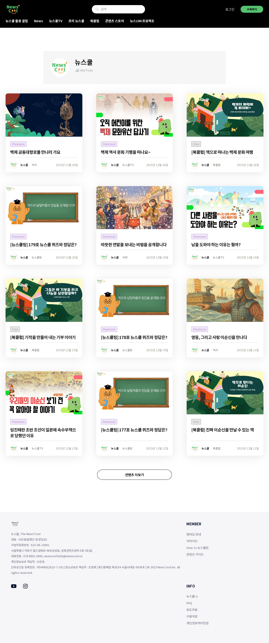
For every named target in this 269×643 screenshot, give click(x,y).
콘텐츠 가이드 (195, 554)
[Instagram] (25, 587)
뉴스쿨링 (37, 257)
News (38, 20)
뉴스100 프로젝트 (142, 20)
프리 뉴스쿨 (76, 20)
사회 (124, 257)
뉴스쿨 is (192, 596)
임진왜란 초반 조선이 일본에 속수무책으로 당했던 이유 (43, 432)
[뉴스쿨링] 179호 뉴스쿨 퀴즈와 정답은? (43, 244)
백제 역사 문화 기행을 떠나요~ (125, 152)
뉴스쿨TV (55, 20)
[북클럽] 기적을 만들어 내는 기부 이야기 (43, 337)
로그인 (229, 9)
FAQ (189, 602)
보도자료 (192, 609)
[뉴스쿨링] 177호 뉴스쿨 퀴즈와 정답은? (134, 430)
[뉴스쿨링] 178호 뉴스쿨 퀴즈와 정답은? (134, 337)
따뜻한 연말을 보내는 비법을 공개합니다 (134, 244)
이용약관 (192, 616)
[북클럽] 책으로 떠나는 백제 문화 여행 (222, 152)
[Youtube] (13, 586)
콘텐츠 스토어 (114, 20)
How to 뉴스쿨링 (197, 547)
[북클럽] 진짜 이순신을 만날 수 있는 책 (222, 430)
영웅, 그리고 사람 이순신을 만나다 (219, 337)
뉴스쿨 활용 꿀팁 (17, 20)
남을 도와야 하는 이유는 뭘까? (216, 244)
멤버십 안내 (193, 534)
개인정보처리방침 (197, 623)
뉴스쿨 (24, 165)
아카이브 (192, 540)
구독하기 (252, 9)
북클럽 (94, 20)
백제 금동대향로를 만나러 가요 (35, 152)
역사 (34, 165)
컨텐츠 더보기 (134, 474)
